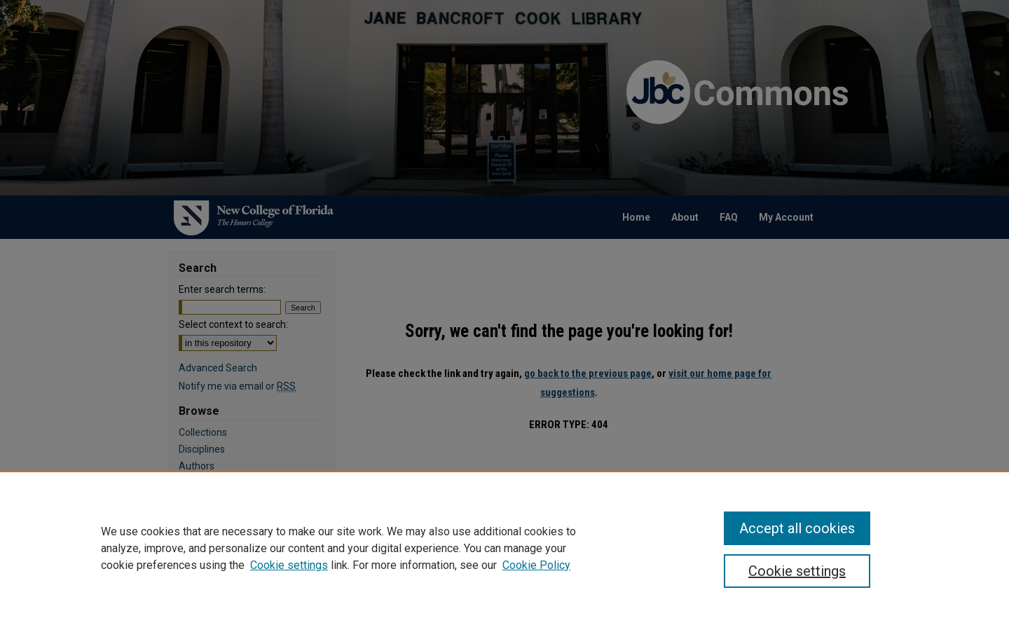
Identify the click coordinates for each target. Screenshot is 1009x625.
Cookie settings (289, 565)
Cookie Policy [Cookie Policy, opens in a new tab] (536, 565)
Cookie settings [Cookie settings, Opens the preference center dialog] (797, 571)
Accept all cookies (797, 528)
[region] (504, 548)
